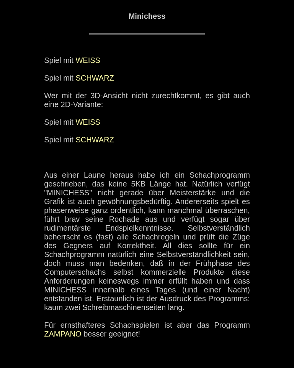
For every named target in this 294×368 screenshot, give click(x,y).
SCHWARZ (94, 78)
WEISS (87, 60)
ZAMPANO (62, 334)
